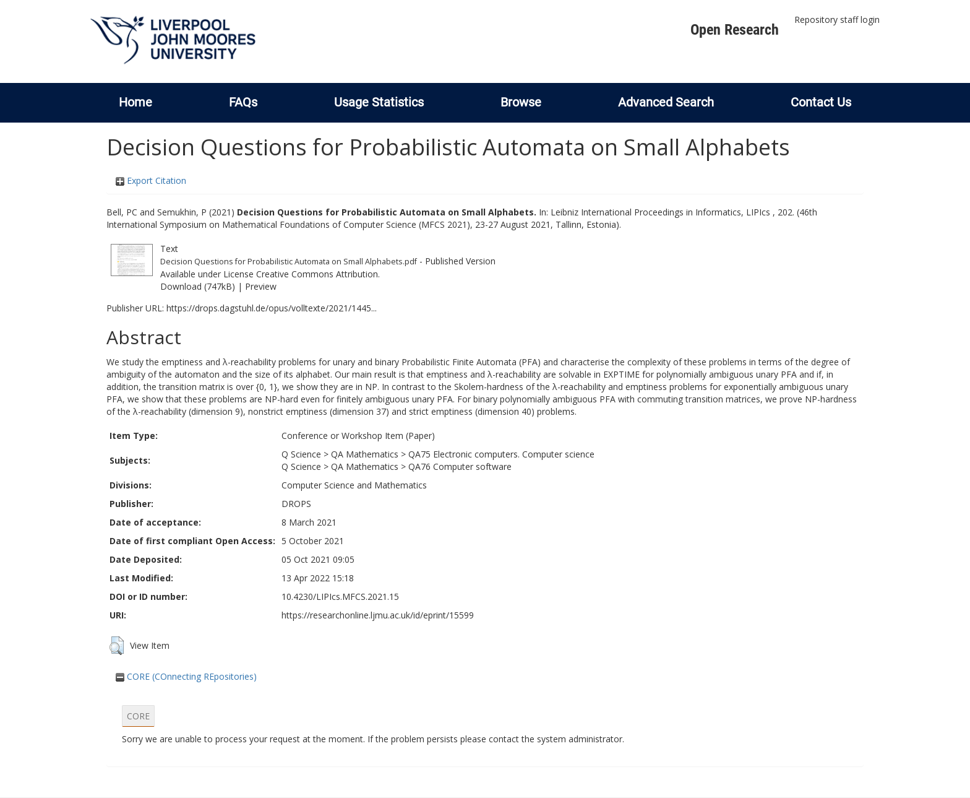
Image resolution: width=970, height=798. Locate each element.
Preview (261, 286)
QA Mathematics (364, 454)
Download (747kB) (197, 286)
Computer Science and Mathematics (354, 485)
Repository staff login (837, 19)
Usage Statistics (379, 102)
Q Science (301, 454)
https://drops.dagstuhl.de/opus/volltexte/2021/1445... (271, 308)
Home (135, 102)
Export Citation (151, 180)
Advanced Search (666, 102)
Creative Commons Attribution (317, 274)
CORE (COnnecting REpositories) (186, 676)
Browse (520, 102)
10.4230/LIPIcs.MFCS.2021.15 (340, 596)
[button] (116, 645)
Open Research (734, 29)
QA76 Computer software (460, 466)
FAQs (243, 102)
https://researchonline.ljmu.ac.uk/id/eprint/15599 (377, 615)
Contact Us (821, 102)
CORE (138, 716)
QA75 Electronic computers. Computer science (501, 454)
